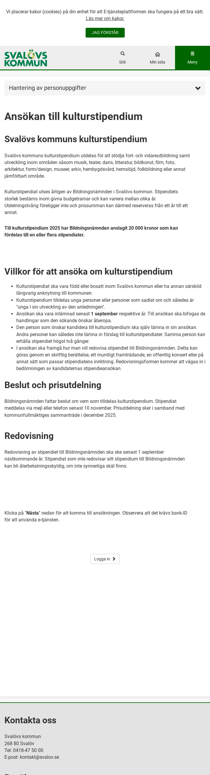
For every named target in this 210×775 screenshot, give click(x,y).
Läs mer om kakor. (105, 18)
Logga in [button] (105, 559)
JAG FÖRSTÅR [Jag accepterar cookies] (105, 32)
